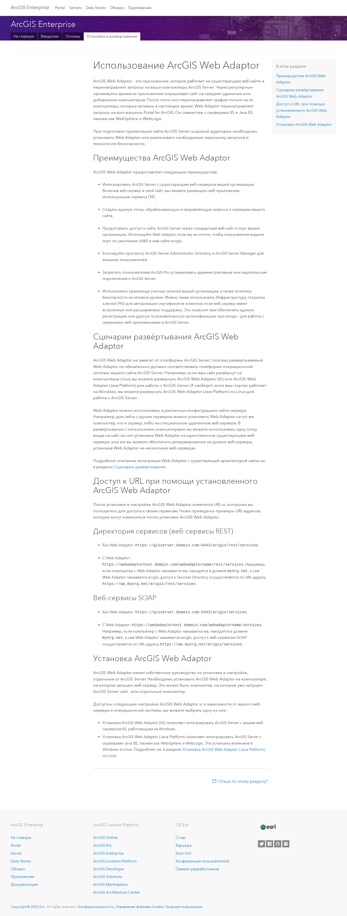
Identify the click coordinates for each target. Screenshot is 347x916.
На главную (24, 36)
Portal (60, 7)
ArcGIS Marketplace (110, 884)
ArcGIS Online (105, 837)
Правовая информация (184, 907)
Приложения (139, 7)
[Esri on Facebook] (269, 843)
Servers (75, 7)
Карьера (183, 845)
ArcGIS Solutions (107, 876)
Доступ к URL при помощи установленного (301, 110)
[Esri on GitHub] (277, 843)
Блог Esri (183, 853)
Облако (117, 7)
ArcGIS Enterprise (30, 7)
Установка (304, 124)
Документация (24, 884)
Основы (72, 36)
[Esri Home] (268, 827)
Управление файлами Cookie (139, 907)
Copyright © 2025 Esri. (28, 907)
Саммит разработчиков (197, 869)
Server (16, 853)
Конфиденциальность (96, 907)
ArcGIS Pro (102, 845)
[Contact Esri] (285, 843)
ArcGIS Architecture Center (116, 892)
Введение (50, 36)
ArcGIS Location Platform (115, 861)
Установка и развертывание (112, 36)
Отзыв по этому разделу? (243, 781)
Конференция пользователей (202, 861)
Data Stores (96, 7)
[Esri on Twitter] (261, 843)
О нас (181, 837)
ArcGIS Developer (108, 869)
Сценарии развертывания (140, 466)
